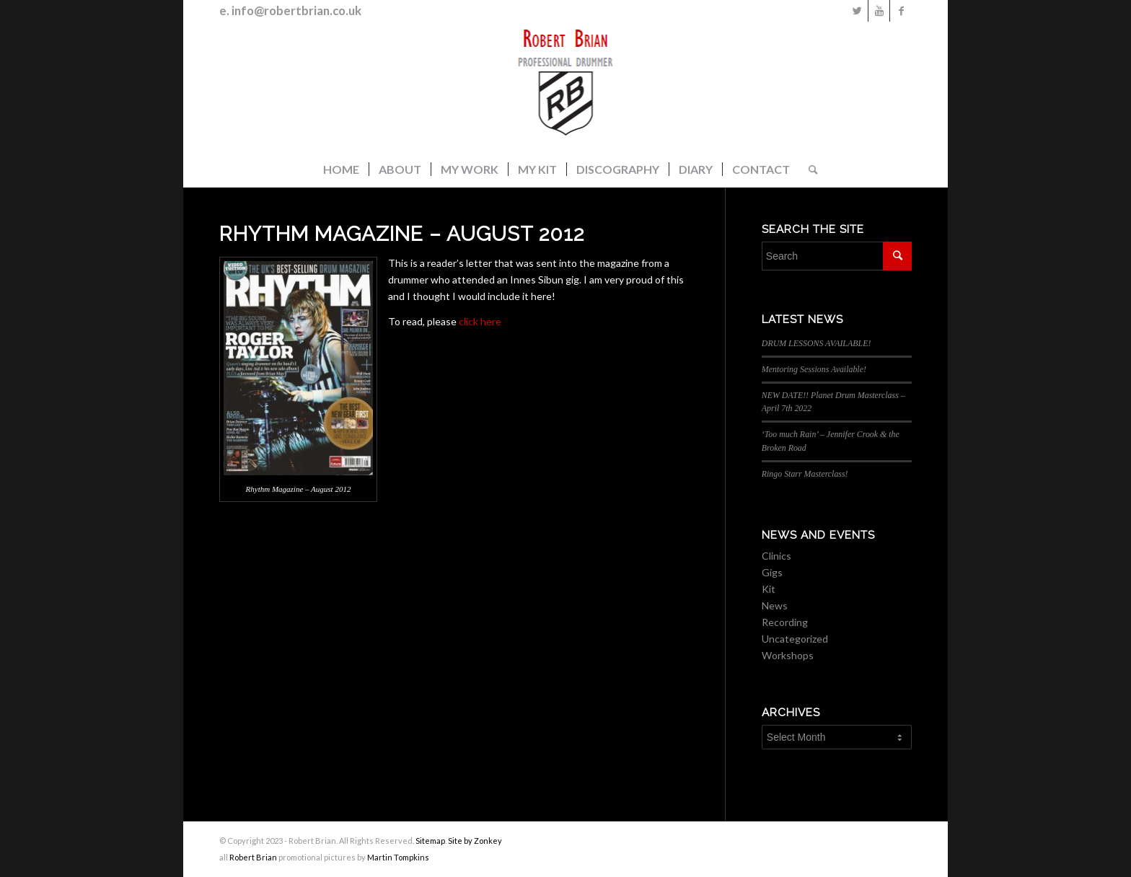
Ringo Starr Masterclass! (805, 474)
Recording (785, 622)
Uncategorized (795, 639)
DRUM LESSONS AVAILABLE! (816, 343)
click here (480, 321)
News (775, 605)
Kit (768, 589)
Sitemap (430, 840)
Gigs (772, 572)
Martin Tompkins (398, 857)
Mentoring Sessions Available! (814, 369)
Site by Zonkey (475, 840)
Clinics (776, 556)
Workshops (788, 655)
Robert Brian (253, 857)
